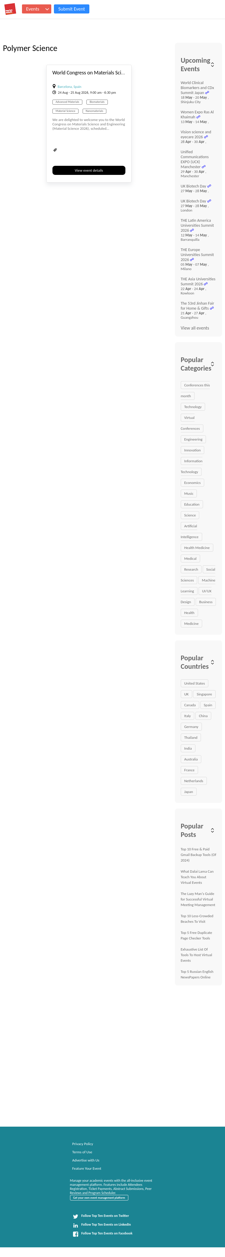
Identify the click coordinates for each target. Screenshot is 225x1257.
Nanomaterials (94, 111)
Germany (191, 726)
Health (189, 612)
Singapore (204, 694)
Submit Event (71, 9)
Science (190, 515)
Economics (192, 482)
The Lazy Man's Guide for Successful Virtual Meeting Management (198, 899)
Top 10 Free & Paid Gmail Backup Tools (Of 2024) (198, 854)
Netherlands (193, 781)
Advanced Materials (67, 102)
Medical (190, 558)
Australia (191, 759)
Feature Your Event (86, 1168)
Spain (208, 705)
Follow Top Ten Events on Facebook (102, 1234)
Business (205, 602)
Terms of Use (82, 1152)
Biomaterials (97, 102)
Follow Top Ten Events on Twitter (101, 1217)
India (188, 748)
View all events (195, 328)
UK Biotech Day (193, 186)
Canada (190, 705)
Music (189, 493)
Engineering (193, 439)
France (189, 770)
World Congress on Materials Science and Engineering (109, 72)
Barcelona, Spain (69, 87)
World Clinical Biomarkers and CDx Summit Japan (197, 87)
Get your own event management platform (99, 1198)
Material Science (65, 111)
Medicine (191, 623)
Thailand (190, 737)
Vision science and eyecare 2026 (196, 134)
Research (191, 569)
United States (194, 683)
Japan (188, 791)
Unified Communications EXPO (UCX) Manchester (195, 159)
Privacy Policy (82, 1144)
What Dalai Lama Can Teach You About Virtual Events (197, 877)
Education (192, 504)
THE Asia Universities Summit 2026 (198, 281)
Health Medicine (197, 547)
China (203, 716)
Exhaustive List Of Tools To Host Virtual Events (196, 955)
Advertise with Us (86, 1160)
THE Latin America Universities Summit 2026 (197, 225)
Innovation (192, 450)
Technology (193, 407)
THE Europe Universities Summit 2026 (197, 254)
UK (186, 694)
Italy (187, 716)
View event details (89, 170)
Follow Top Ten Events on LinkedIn (102, 1225)
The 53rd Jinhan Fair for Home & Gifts (197, 306)
